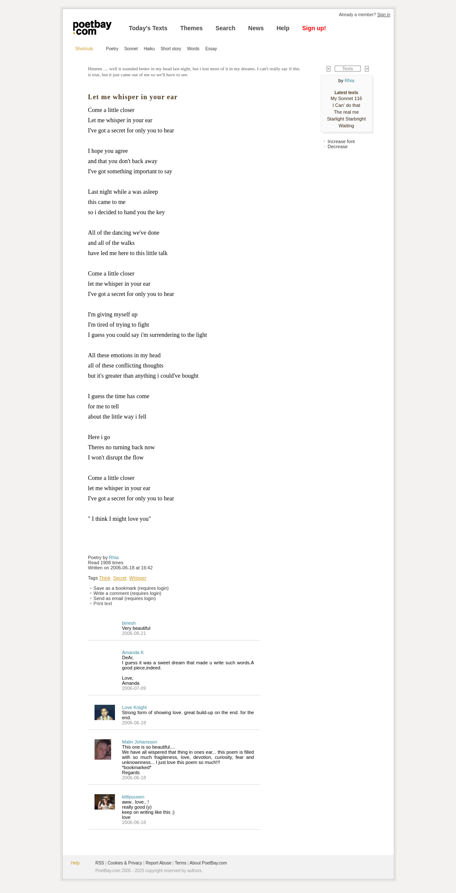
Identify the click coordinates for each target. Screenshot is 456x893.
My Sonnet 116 (346, 98)
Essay (211, 48)
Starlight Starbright (346, 118)
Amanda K (133, 652)
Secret (120, 577)
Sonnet (131, 48)
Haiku (149, 48)
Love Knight (134, 707)
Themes (191, 28)
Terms (180, 863)
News (256, 28)
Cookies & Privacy (125, 863)
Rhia (114, 557)
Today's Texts (148, 28)
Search (225, 28)
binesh (129, 623)
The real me (346, 112)
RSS (99, 863)
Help (282, 28)
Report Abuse (159, 863)
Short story (171, 48)
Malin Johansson (140, 741)
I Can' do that (346, 105)
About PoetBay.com (208, 863)
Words (193, 48)
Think (105, 577)
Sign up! (314, 28)
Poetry (112, 48)
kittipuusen (133, 796)
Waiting (346, 125)
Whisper (137, 577)
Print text (103, 603)
